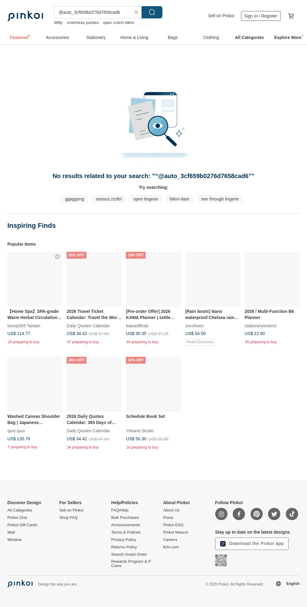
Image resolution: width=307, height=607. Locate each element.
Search (152, 12)
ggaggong (74, 198)
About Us (171, 510)
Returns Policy (124, 547)
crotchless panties (83, 22)
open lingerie (145, 198)
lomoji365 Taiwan (23, 325)
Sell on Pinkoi (221, 15)
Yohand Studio (140, 430)
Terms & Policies (126, 532)
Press (168, 518)
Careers (170, 540)
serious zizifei (109, 198)
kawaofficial (137, 325)
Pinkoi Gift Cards (22, 525)
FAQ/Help (119, 510)
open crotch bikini (118, 22)
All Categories (19, 510)
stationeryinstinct (261, 325)
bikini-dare (179, 198)
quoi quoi (16, 430)
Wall (11, 532)
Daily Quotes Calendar (88, 325)
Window (14, 540)
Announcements (125, 525)
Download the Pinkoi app (252, 544)
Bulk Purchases (125, 518)
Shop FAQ (68, 518)
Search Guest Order (129, 554)
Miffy (58, 22)
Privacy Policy (123, 540)
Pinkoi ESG (173, 525)
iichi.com (171, 547)
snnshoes (194, 325)
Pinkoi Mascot (175, 532)
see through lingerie (220, 198)
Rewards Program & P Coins (131, 563)
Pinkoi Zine (17, 518)
